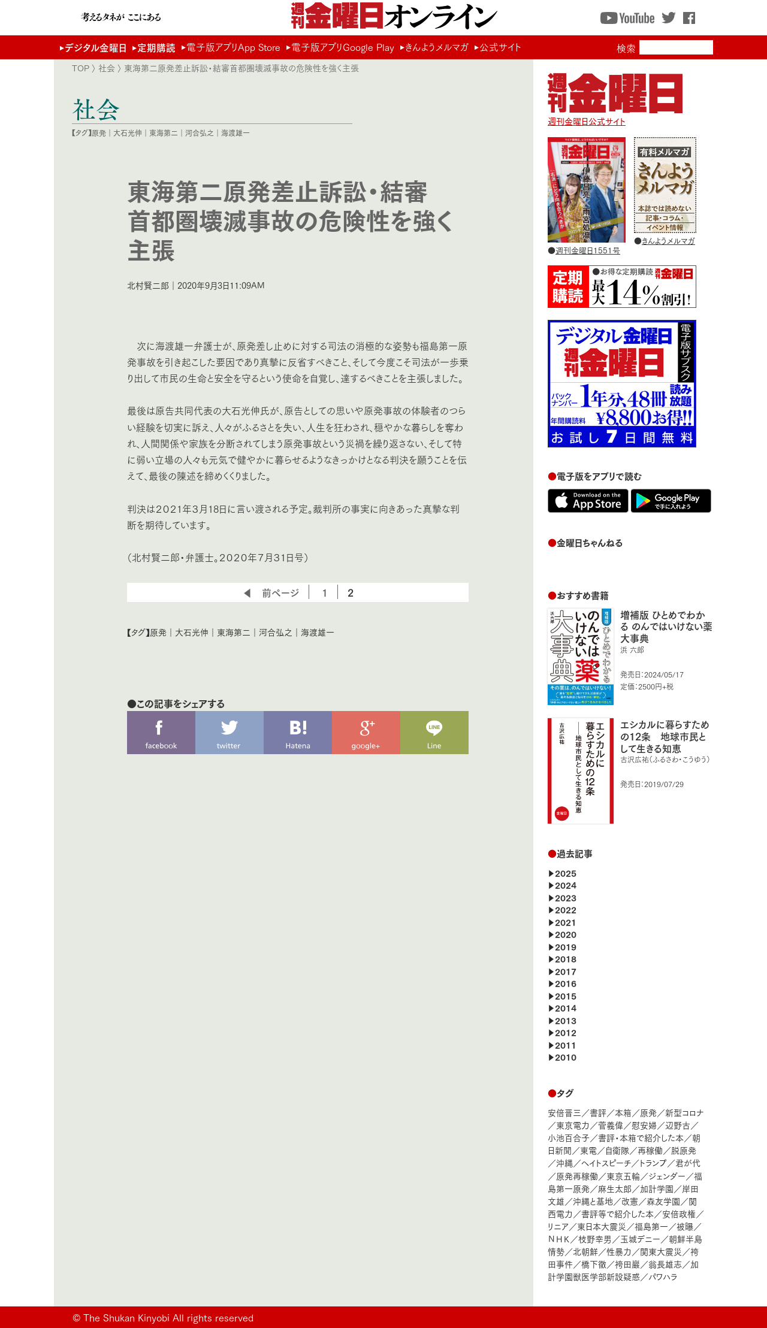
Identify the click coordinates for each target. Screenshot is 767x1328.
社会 (106, 67)
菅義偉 (610, 1125)
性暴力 (619, 1251)
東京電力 (573, 1125)
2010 (565, 1056)
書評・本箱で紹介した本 (641, 1137)
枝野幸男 (595, 1238)
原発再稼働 (577, 1175)
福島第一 (651, 1226)
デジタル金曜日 (95, 47)
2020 (565, 933)
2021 (565, 921)
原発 (99, 132)
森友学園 (663, 1201)
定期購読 (156, 47)
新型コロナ (684, 1112)
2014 (565, 1007)
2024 (565, 884)
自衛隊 (617, 1150)
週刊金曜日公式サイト (615, 115)
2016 (565, 982)
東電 (588, 1150)
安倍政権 (679, 1213)
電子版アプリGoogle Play (342, 47)
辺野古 (677, 1125)
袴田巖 (627, 1263)
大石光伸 (127, 132)
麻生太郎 (615, 1188)
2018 (565, 958)
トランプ (653, 1162)
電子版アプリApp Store (233, 47)
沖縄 (564, 1162)
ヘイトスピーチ (606, 1162)
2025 (565, 872)
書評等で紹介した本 (617, 1213)
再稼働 (650, 1150)
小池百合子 (569, 1137)
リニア (558, 1226)
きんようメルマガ (437, 47)
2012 (565, 1032)
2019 (565, 946)
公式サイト (500, 47)
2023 (565, 897)
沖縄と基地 (593, 1201)
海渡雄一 (235, 132)
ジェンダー (667, 1175)
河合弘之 (199, 132)
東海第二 (163, 132)
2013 (565, 1020)
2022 (565, 909)
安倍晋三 (564, 1112)
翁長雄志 (665, 1263)
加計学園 (657, 1188)
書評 (598, 1112)
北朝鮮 (585, 1251)
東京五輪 (623, 1175)
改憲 (629, 1201)
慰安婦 (644, 1125)
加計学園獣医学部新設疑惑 (623, 1270)
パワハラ (662, 1276)
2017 (565, 970)
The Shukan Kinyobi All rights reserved (168, 1316)
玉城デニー (640, 1238)
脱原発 (683, 1150)
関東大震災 (661, 1251)
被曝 (685, 1226)
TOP (80, 67)
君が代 (687, 1162)
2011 (565, 1044)
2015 (565, 995)
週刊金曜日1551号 (587, 250)
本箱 (623, 1112)
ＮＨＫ (559, 1238)
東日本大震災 (601, 1226)
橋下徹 (593, 1263)
